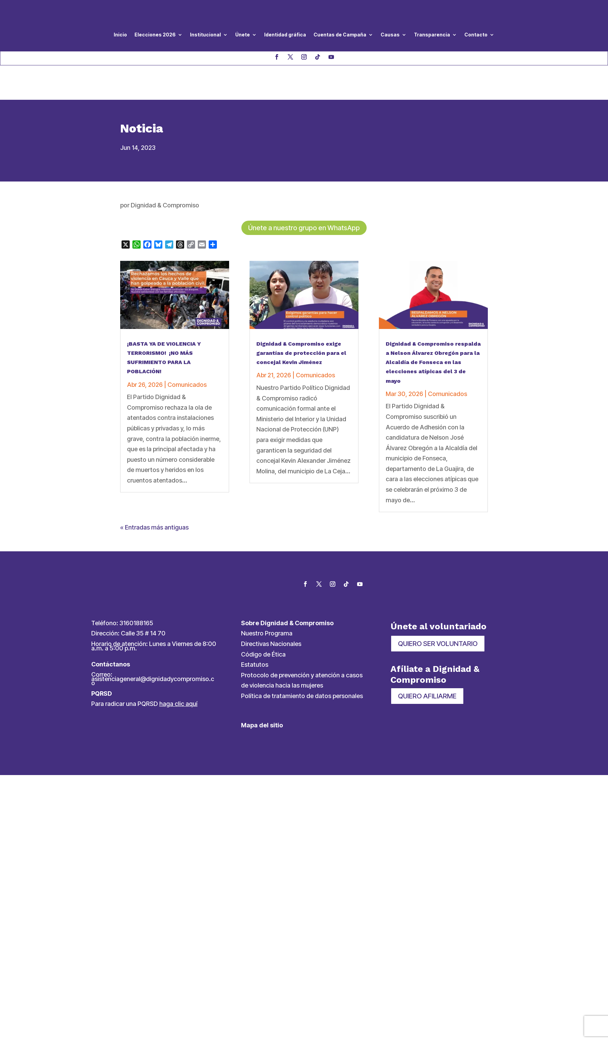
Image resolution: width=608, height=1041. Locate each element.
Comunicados (187, 352)
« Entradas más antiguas (154, 495)
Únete (242, 34)
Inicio (120, 34)
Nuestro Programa (266, 600)
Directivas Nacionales (271, 611)
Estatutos (254, 632)
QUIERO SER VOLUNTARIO (438, 611)
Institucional (205, 34)
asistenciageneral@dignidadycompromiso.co (152, 648)
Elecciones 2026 (155, 34)
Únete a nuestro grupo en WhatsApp (304, 195)
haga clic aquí (178, 671)
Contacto (475, 34)
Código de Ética (263, 621)
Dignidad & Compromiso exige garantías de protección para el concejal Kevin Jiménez (301, 320)
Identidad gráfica (285, 34)
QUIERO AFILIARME (427, 663)
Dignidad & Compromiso (165, 172)
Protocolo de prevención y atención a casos (302, 642)
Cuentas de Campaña (340, 34)
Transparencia (432, 34)
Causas (390, 34)
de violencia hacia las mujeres (282, 653)
